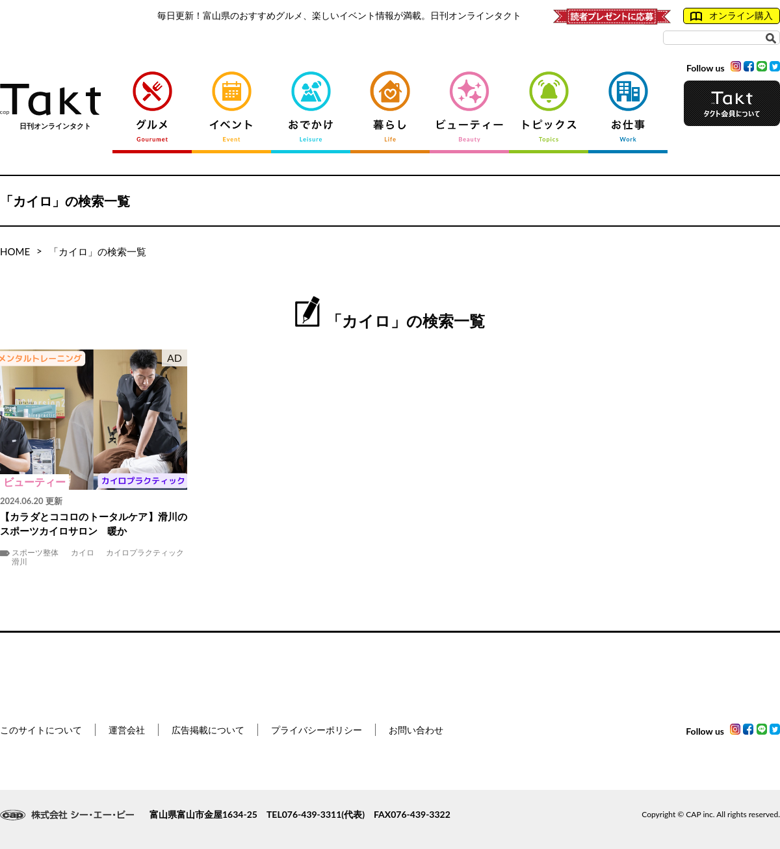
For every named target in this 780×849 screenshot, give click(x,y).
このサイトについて (41, 729)
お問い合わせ (416, 729)
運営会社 (127, 729)
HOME (15, 251)
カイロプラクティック (145, 552)
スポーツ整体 (35, 552)
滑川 (19, 561)
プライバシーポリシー (316, 729)
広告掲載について (208, 729)
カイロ (82, 552)
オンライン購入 (731, 15)
